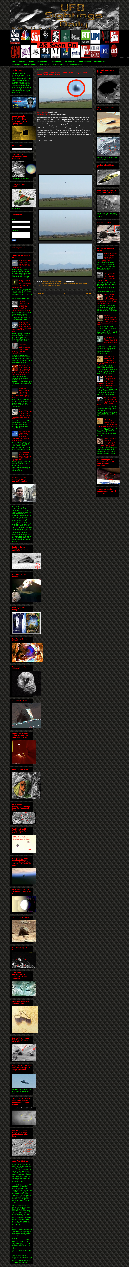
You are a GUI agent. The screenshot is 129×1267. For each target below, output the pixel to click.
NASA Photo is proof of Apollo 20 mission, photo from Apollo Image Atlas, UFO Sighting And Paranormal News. (107, 320)
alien (43, 283)
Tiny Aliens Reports (58, 64)
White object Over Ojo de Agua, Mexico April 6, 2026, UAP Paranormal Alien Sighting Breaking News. (21, 436)
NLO (69, 283)
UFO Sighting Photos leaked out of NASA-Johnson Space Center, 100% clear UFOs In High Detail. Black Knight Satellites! (107, 381)
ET (61, 283)
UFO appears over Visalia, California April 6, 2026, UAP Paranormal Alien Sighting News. (21, 264)
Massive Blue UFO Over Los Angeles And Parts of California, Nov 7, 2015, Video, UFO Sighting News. (21, 393)
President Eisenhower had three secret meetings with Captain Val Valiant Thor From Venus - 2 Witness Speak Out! (21, 306)
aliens (46, 283)
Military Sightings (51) (30, 64)
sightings (85, 283)
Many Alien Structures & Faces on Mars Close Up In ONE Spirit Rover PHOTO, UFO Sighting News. (107, 422)
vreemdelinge (44, 285)
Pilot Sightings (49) (70, 61)
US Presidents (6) (56, 61)
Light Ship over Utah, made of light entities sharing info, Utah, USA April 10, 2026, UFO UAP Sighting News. (22, 327)
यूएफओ (58, 285)
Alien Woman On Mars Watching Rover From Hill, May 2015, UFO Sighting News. (106, 276)
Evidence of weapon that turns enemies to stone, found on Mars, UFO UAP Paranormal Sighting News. (21, 348)
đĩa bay (59, 283)
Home (13, 61)
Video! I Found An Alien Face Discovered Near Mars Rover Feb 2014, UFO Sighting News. (106, 442)
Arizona (50, 283)
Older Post (89, 293)
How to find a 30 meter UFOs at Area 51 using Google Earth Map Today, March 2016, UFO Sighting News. (22, 414)
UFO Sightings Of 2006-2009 (75, 64)
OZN (77, 283)
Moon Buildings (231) (85, 61)
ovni (74, 283)
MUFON (65, 283)
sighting (80, 283)
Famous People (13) (43, 61)
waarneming (51, 285)
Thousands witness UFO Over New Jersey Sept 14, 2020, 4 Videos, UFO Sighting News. (107, 257)
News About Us (16, 64)
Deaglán (55, 283)
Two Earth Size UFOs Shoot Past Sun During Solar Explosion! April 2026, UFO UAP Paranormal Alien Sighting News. (21, 370)
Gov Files (31, 61)
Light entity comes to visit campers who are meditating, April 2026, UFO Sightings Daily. (21, 283)
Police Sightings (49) (99, 61)
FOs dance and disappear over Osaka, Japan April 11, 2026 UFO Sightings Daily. (21, 456)
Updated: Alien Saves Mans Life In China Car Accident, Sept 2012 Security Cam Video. (107, 340)
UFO (89, 283)
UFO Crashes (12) (44, 64)
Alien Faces (22, 61)
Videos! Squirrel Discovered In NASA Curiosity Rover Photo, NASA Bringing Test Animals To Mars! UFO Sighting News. (107, 299)
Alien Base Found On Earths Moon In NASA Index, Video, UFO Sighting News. (107, 401)
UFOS (38, 285)
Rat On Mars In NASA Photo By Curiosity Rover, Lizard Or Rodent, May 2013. (106, 360)
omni (71, 283)
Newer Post (40, 293)
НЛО (55, 285)
